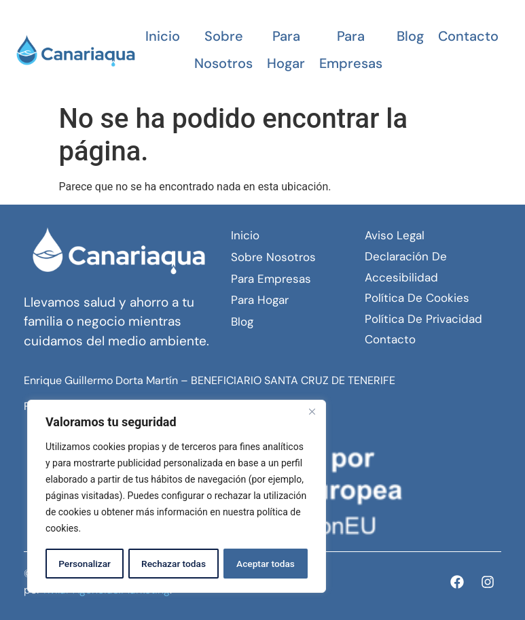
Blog (410, 36)
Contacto (468, 36)
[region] (176, 497)
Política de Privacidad (423, 318)
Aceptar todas (266, 563)
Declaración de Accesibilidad (406, 267)
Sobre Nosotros (223, 49)
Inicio (162, 36)
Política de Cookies (417, 297)
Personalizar (84, 563)
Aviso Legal (394, 235)
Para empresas (350, 49)
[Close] (312, 412)
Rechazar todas (173, 563)
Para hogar (286, 49)
